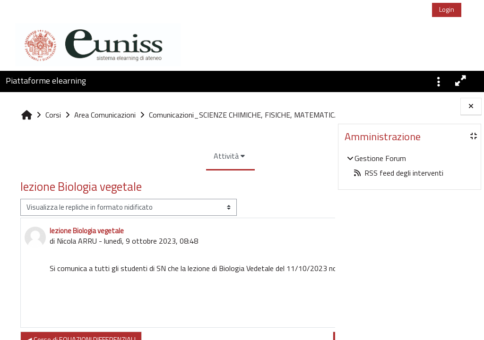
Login (446, 9)
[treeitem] (409, 165)
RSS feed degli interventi (398, 172)
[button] (438, 81)
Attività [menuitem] (168, 176)
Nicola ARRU (77, 261)
